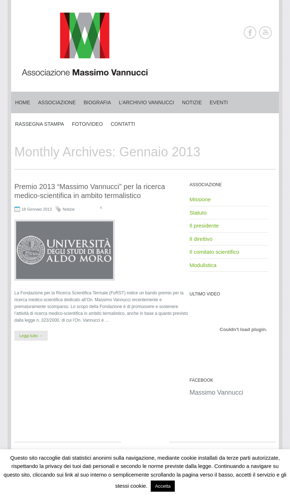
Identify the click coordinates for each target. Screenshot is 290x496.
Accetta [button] (162, 486)
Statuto (198, 213)
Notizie (192, 102)
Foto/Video (87, 124)
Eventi (219, 102)
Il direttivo (201, 239)
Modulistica (203, 265)
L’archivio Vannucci (146, 102)
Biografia (97, 102)
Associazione (57, 102)
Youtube (265, 32)
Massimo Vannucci (216, 392)
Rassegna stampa (39, 124)
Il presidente (204, 225)
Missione (200, 199)
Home (22, 102)
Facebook (250, 32)
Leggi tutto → (31, 336)
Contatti (123, 124)
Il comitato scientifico (214, 252)
